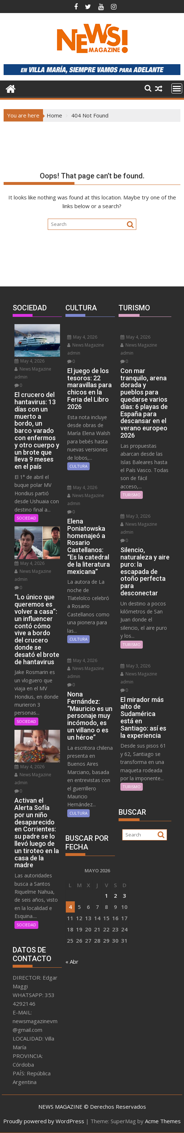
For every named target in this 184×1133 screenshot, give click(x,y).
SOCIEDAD (26, 518)
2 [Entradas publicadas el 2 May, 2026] (115, 895)
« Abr (71, 961)
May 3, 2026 (135, 516)
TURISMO (132, 494)
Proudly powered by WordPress (43, 1121)
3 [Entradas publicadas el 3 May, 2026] (124, 895)
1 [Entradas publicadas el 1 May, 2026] (106, 895)
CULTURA (78, 466)
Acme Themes (163, 1121)
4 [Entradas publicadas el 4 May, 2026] (70, 906)
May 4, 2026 (29, 361)
